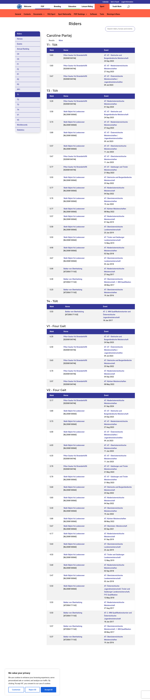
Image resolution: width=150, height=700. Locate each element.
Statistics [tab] (20, 130)
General (18, 14)
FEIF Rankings (79, 14)
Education (72, 6)
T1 (18, 95)
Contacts (27, 14)
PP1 (18, 89)
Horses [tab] (20, 39)
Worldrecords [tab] (22, 125)
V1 (18, 115)
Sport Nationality (64, 14)
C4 (18, 54)
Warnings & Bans (113, 14)
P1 (18, 74)
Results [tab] (52, 40)
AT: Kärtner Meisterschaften (115, 209)
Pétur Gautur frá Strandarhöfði (75, 55)
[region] (32, 682)
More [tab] (61, 40)
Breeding (57, 6)
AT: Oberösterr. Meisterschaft (115, 526)
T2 (18, 100)
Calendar (106, 2)
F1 (18, 64)
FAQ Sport (51, 14)
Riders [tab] (19, 34)
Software (93, 14)
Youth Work (117, 6)
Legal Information (127, 2)
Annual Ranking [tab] (23, 49)
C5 (18, 59)
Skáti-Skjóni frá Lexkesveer (74, 112)
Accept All (48, 690)
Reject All (32, 690)
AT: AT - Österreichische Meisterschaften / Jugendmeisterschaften (113, 79)
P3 (18, 84)
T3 (18, 105)
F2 (18, 69)
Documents (37, 14)
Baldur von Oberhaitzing (73, 269)
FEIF (42, 6)
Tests (102, 14)
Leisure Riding (87, 6)
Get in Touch (115, 2)
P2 (18, 79)
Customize (16, 690)
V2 (18, 120)
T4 (18, 110)
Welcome (27, 6)
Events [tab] (19, 44)
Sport (102, 6)
